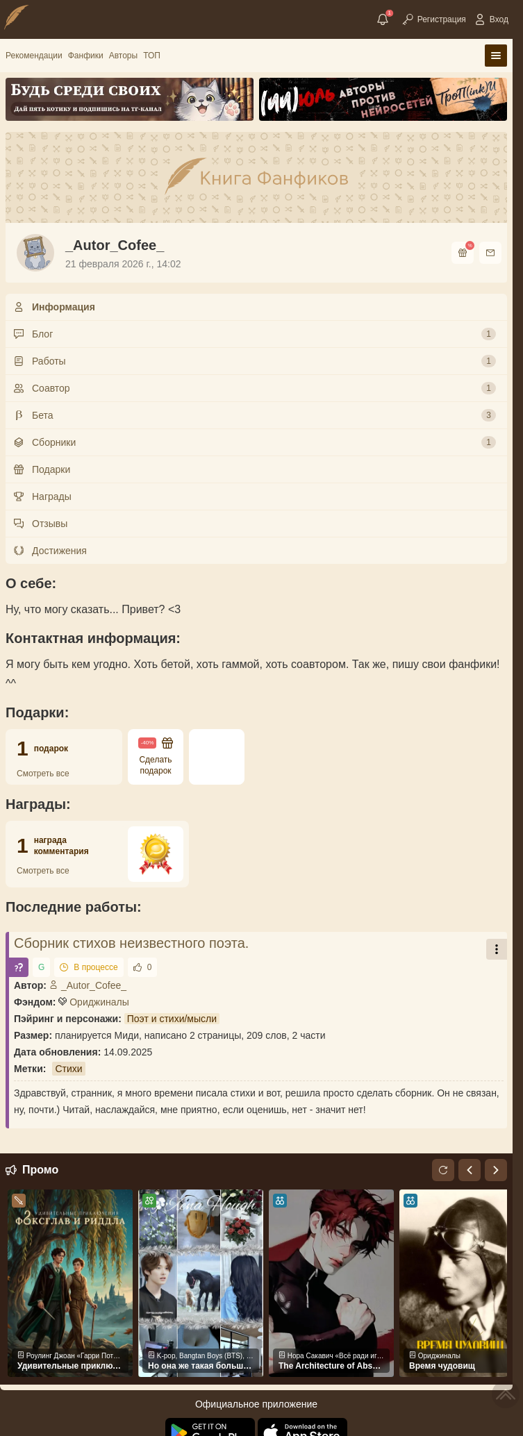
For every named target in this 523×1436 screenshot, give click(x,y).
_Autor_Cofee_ (87, 985)
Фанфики (85, 55)
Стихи (68, 1068)
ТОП (151, 55)
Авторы (123, 55)
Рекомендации (34, 55)
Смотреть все (43, 773)
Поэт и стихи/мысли (172, 1018)
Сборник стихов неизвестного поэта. (131, 943)
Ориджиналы (99, 1002)
